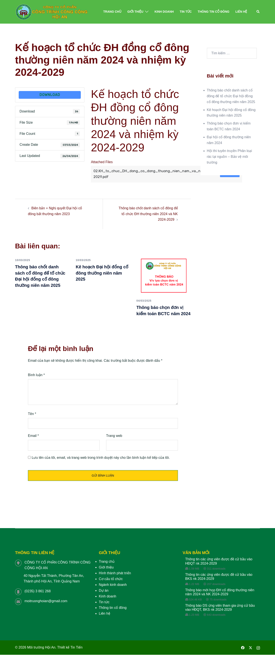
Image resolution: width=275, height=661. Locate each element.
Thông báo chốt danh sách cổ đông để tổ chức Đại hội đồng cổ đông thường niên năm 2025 (41, 279)
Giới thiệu (135, 11)
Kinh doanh (164, 11)
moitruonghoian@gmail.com (45, 607)
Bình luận (36, 381)
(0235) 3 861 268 (37, 597)
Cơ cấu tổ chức (111, 585)
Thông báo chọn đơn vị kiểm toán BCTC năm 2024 (161, 313)
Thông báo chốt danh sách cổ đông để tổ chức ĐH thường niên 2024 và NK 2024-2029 (148, 214)
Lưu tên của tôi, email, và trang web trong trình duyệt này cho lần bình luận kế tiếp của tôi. (101, 463)
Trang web (114, 442)
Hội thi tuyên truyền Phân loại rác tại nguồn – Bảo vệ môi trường (229, 156)
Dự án (103, 597)
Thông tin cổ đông (213, 11)
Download (50, 95)
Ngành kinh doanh (113, 591)
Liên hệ (241, 11)
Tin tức (186, 11)
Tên (32, 420)
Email (33, 442)
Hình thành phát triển (115, 579)
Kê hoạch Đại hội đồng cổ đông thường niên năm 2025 (102, 273)
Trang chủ (112, 11)
